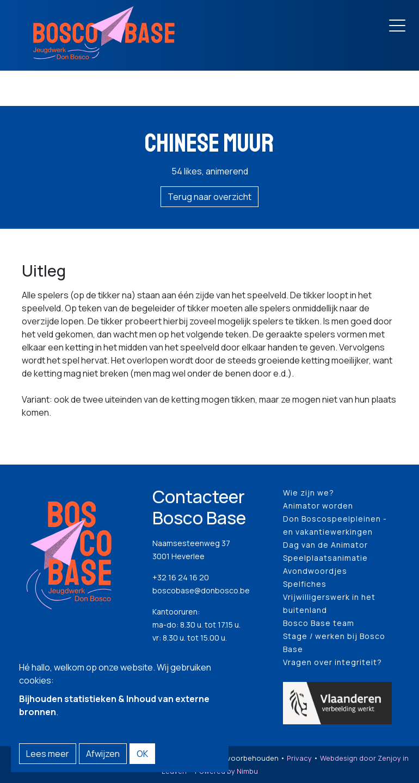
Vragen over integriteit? (332, 662)
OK (142, 754)
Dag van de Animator (325, 545)
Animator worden (318, 505)
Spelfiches (304, 584)
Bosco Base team (318, 623)
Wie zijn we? (308, 492)
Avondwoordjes (315, 571)
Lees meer (47, 754)
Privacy (299, 758)
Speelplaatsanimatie (325, 558)
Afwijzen (103, 754)
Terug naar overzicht (209, 197)
